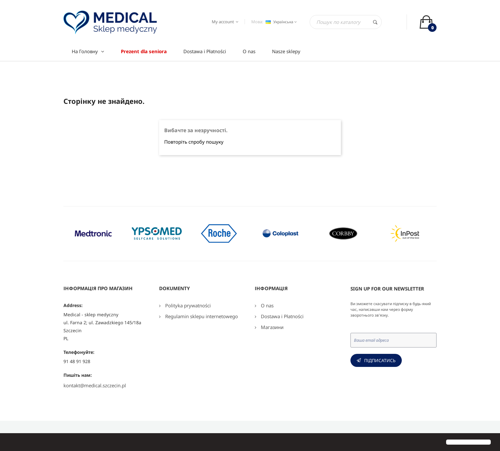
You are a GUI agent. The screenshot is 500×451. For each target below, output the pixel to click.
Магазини (271, 327)
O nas (267, 305)
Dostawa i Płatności (282, 316)
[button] (10, 443)
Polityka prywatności (187, 305)
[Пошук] (345, 22)
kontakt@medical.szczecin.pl (94, 385)
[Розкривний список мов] (280, 22)
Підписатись (380, 360)
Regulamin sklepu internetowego (201, 316)
